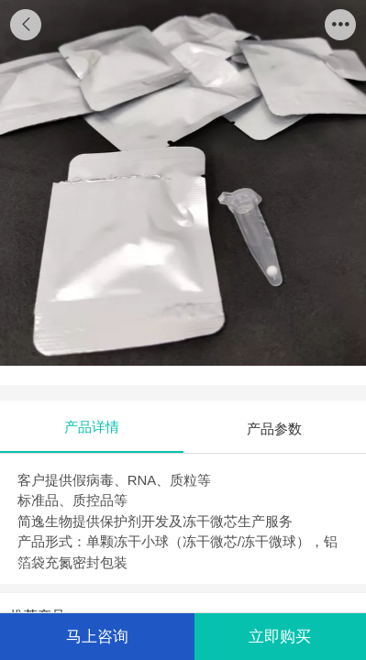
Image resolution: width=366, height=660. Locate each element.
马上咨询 (97, 636)
